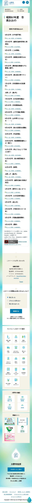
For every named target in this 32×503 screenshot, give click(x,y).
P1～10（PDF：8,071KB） (14, 155)
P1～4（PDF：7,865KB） (13, 163)
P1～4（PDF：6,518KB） (13, 80)
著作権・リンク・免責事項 (24, 491)
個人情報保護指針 (8, 494)
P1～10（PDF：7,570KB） (14, 177)
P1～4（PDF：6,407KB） (13, 62)
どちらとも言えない (15, 300)
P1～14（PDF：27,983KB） (14, 38)
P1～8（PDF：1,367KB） (13, 192)
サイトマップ (13, 491)
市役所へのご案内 (16, 469)
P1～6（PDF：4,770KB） (13, 95)
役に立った (12, 297)
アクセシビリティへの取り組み (21, 494)
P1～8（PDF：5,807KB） (13, 205)
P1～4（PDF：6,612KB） (13, 146)
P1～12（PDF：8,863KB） (14, 71)
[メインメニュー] (27, 2)
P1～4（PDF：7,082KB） (13, 101)
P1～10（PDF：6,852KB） (14, 108)
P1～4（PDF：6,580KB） (13, 115)
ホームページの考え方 (16, 496)
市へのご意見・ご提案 (16, 480)
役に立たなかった (14, 304)
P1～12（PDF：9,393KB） (14, 170)
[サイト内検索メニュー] (23, 2)
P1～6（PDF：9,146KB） (13, 185)
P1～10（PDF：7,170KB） (14, 89)
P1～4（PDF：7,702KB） (13, 198)
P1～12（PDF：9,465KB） (14, 137)
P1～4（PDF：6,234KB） (13, 214)
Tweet (21, 281)
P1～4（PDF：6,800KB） (13, 227)
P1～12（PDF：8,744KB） (14, 124)
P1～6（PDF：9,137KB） (13, 46)
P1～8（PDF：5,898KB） (13, 221)
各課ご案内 (5, 491)
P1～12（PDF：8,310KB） (14, 54)
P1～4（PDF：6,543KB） (13, 130)
